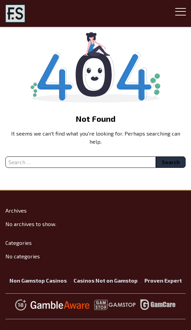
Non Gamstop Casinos (38, 280)
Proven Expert (163, 280)
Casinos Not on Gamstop (106, 280)
